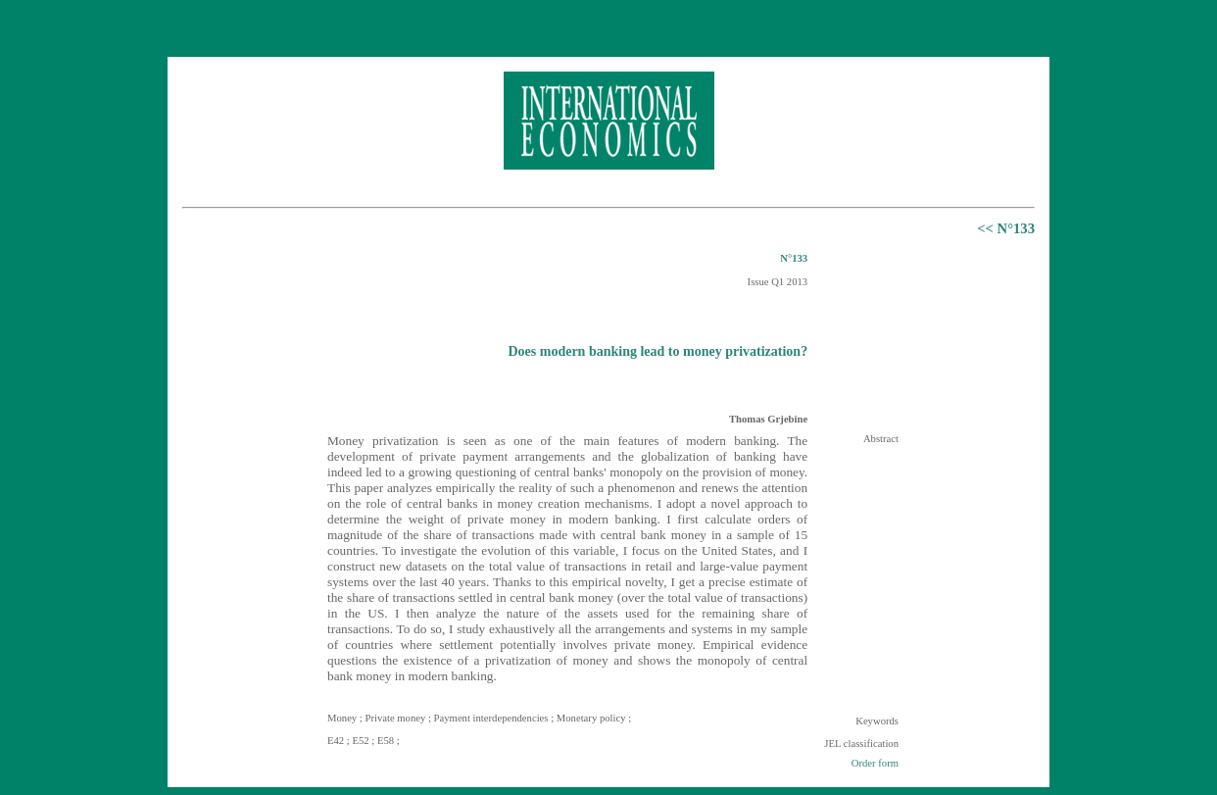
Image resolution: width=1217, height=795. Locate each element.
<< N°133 (1006, 228)
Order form (875, 763)
